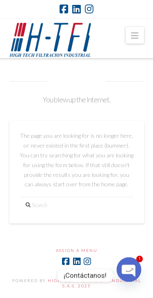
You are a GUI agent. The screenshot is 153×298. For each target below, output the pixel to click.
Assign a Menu (77, 250)
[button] (135, 35)
